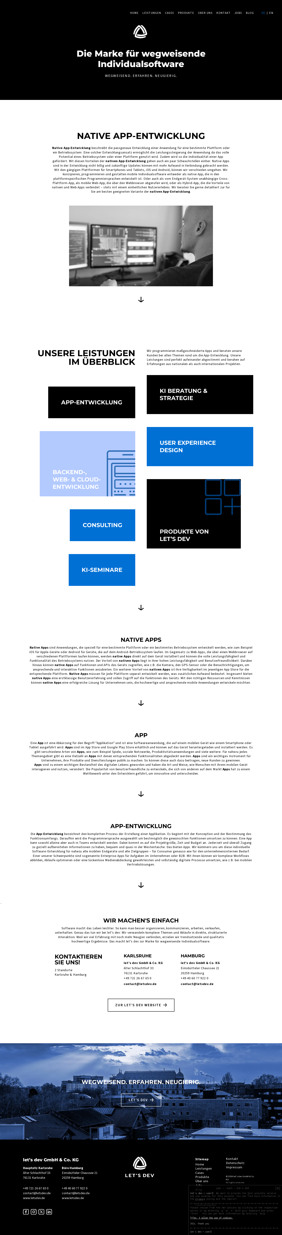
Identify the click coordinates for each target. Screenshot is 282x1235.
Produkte (186, 13)
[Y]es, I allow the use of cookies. (211, 1217)
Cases (169, 13)
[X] (278, 1188)
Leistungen (151, 13)
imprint (231, 1198)
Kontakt (223, 13)
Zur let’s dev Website (138, 1005)
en (271, 13)
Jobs (238, 13)
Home (134, 13)
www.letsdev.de (34, 1198)
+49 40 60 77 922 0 (194, 978)
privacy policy (205, 1198)
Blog (250, 13)
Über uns (205, 13)
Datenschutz (235, 1163)
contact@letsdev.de (140, 984)
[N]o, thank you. (200, 1223)
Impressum (234, 1167)
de (263, 13)
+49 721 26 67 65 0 (137, 978)
